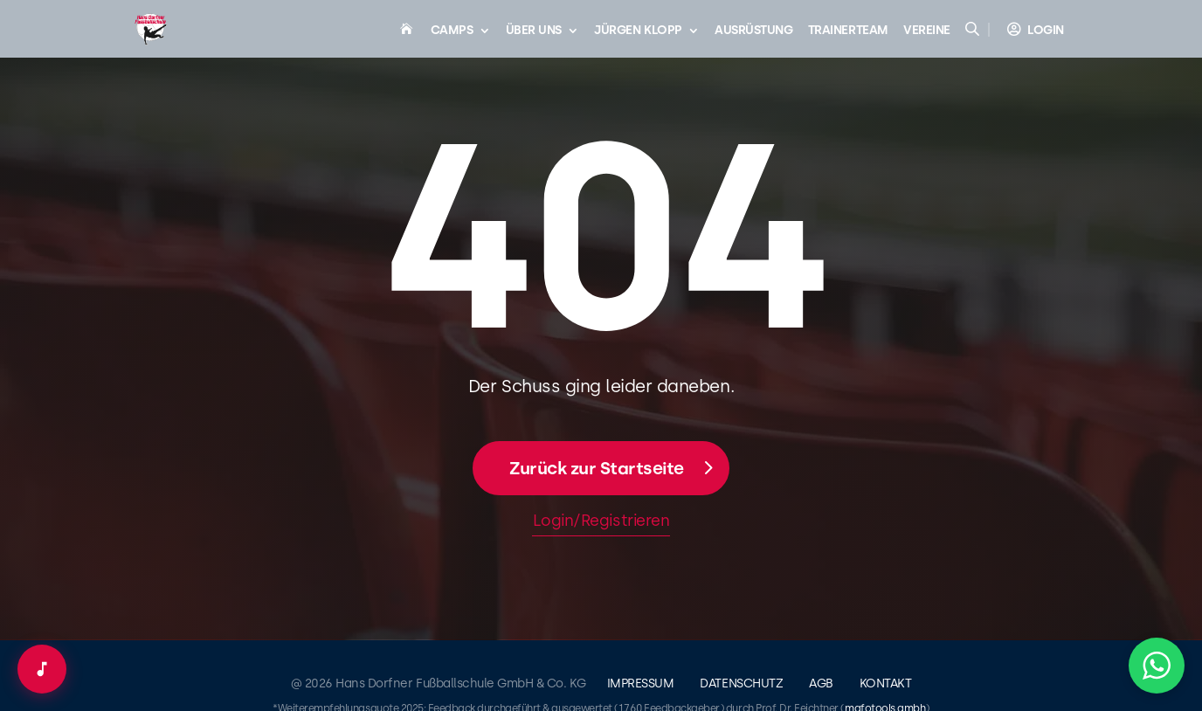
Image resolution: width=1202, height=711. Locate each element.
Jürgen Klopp (637, 31)
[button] (1157, 666)
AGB (821, 683)
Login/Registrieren (601, 520)
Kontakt (886, 683)
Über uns (534, 31)
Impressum (640, 683)
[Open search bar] (974, 29)
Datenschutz (741, 683)
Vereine (926, 31)
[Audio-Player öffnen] (41, 669)
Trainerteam (848, 31)
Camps (452, 31)
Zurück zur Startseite (596, 468)
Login (1045, 30)
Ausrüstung (753, 31)
